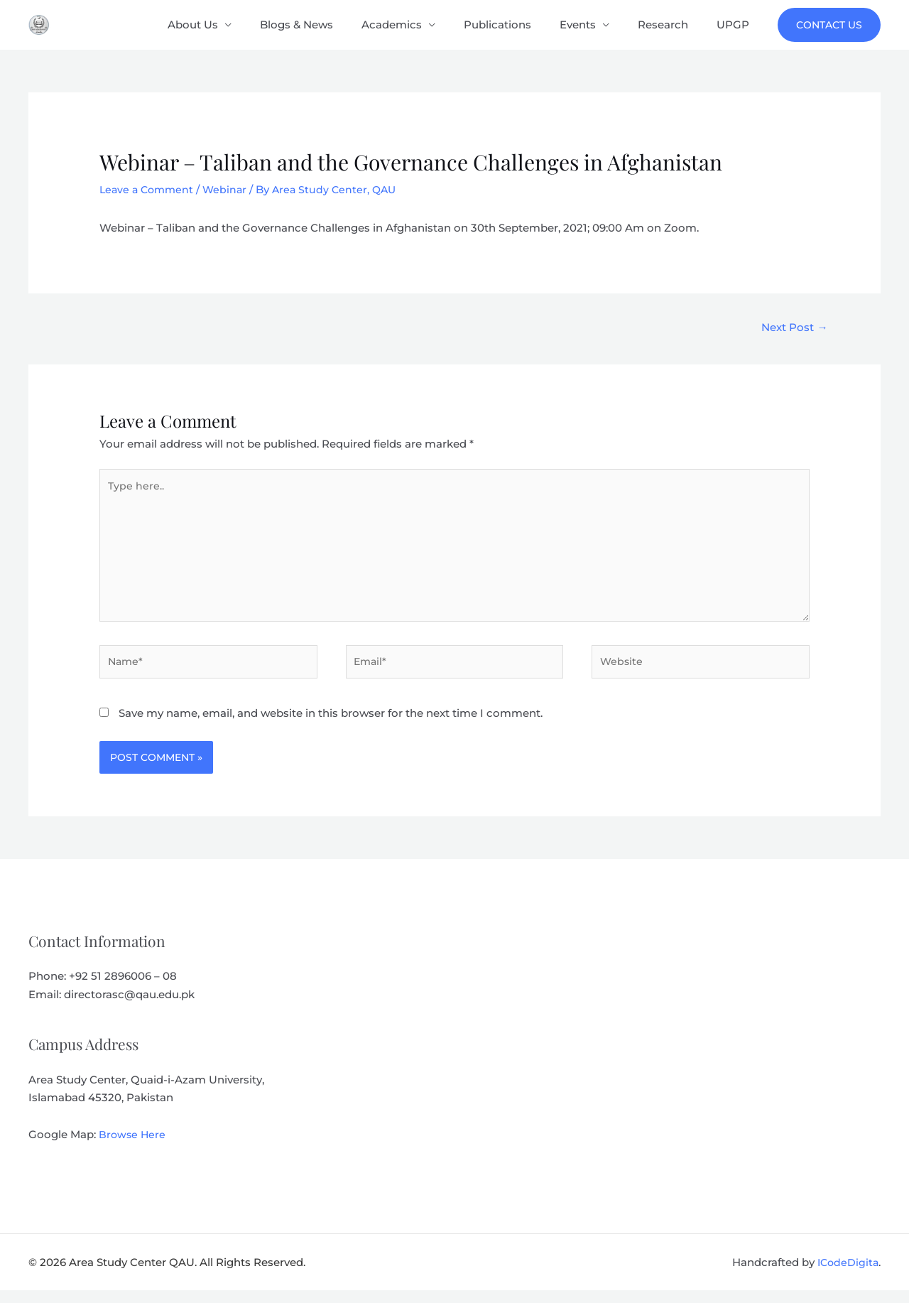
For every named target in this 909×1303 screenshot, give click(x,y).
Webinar (230, 189)
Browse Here (133, 1148)
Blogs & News (335, 24)
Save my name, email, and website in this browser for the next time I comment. (331, 726)
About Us (239, 24)
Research (673, 24)
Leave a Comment (148, 189)
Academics (423, 24)
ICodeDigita (846, 1275)
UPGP (736, 24)
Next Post (791, 328)
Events (595, 24)
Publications (522, 24)
